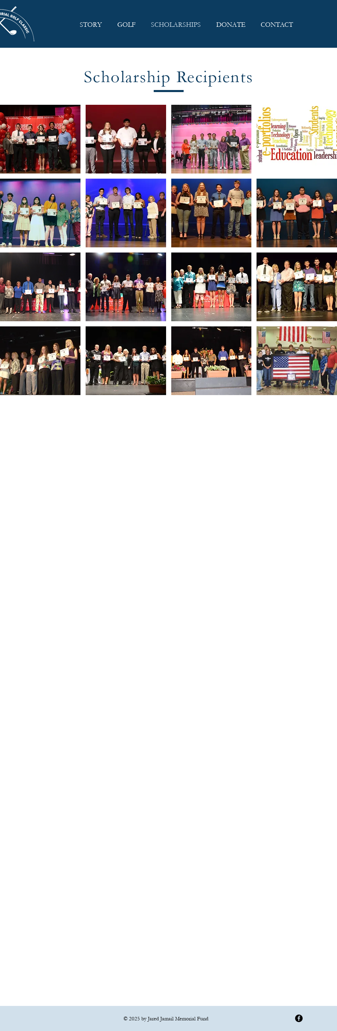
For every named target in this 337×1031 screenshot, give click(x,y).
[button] (40, 139)
